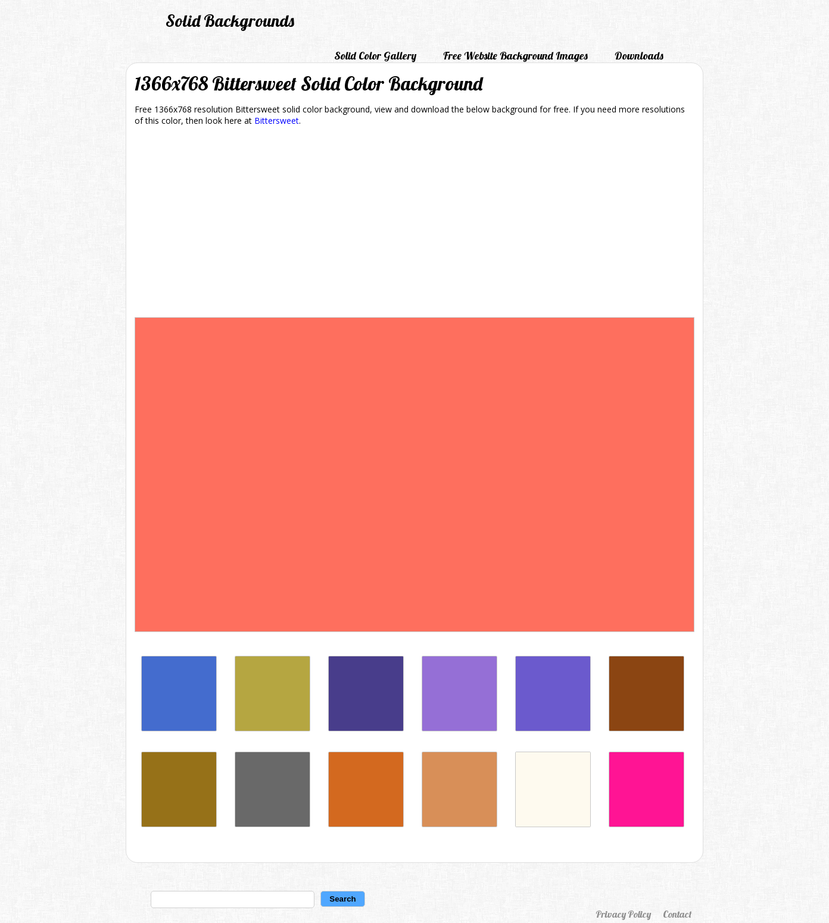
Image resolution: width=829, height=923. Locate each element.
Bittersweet (276, 120)
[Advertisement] (414, 223)
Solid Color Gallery (375, 55)
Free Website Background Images (515, 55)
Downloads (639, 55)
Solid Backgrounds (230, 20)
